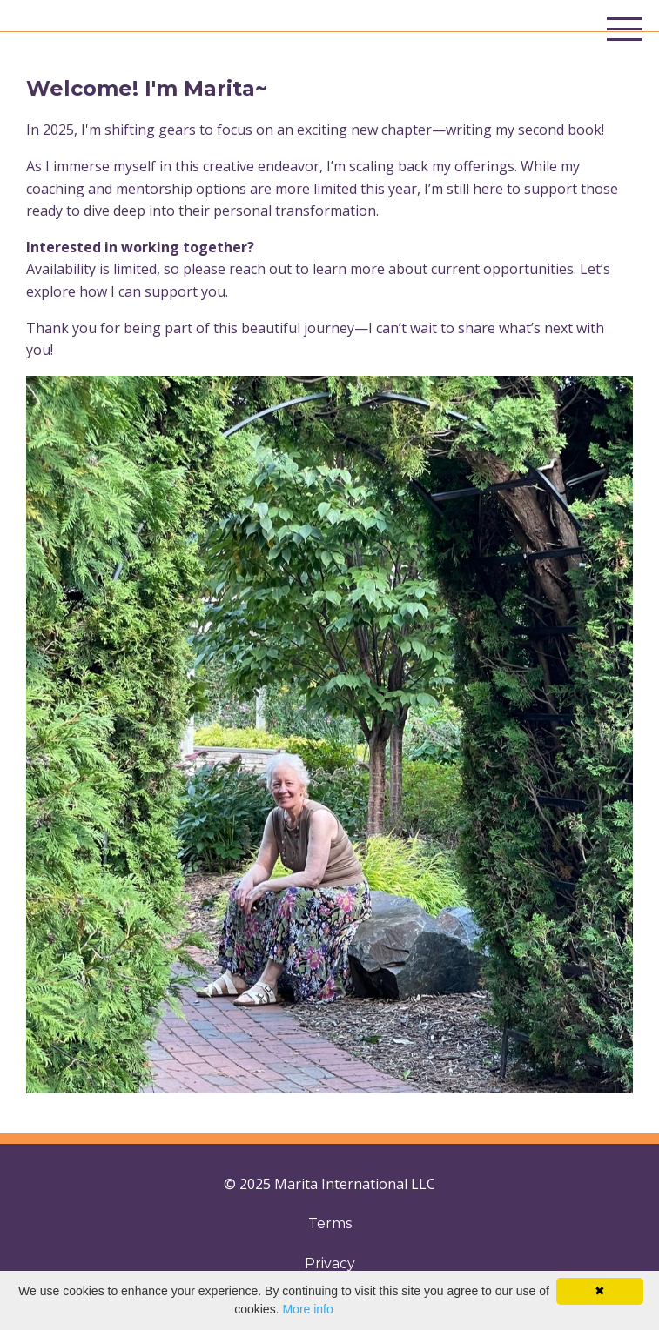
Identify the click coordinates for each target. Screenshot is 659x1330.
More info (307, 1309)
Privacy (330, 1263)
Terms (330, 1223)
